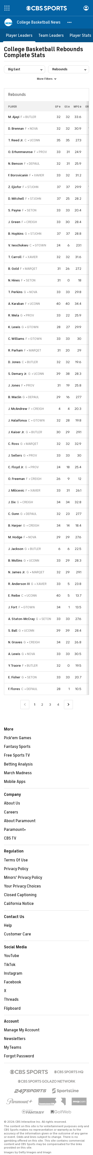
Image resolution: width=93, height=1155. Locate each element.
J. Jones (14, 385)
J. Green (14, 222)
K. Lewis (14, 327)
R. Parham (15, 350)
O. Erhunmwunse (20, 152)
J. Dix (12, 502)
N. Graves (15, 642)
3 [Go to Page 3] (50, 704)
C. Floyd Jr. (16, 467)
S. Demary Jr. (17, 374)
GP (58, 106)
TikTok (9, 964)
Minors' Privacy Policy (23, 877)
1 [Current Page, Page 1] (34, 704)
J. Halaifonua (17, 420)
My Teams (12, 1047)
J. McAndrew (17, 409)
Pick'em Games (17, 737)
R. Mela (13, 315)
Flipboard (12, 1008)
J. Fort (12, 607)
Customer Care (17, 934)
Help (8, 925)
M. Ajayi (13, 117)
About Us (12, 803)
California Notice (19, 903)
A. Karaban (16, 304)
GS (67, 106)
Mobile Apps (15, 781)
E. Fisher (14, 677)
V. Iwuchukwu (18, 245)
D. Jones (14, 362)
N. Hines (14, 280)
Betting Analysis (18, 764)
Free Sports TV (17, 755)
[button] (69, 22)
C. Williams (16, 339)
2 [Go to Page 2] (42, 704)
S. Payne (14, 210)
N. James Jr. (16, 572)
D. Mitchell (16, 198)
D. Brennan (16, 128)
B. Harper (15, 525)
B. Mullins (15, 560)
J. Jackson (15, 549)
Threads (11, 999)
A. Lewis (14, 654)
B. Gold (13, 269)
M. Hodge (15, 537)
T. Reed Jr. (15, 140)
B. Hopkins (16, 233)
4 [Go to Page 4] (58, 704)
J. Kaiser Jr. (16, 432)
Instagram (13, 973)
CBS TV (10, 838)
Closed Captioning (20, 894)
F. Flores (14, 689)
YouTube (11, 955)
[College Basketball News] (38, 22)
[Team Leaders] (51, 35)
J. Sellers (15, 455)
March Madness (18, 772)
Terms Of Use (16, 860)
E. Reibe (14, 595)
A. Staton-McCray (21, 619)
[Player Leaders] (19, 35)
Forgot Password (19, 1056)
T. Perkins (15, 292)
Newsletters (15, 1038)
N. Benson (15, 163)
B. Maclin (14, 397)
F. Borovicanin (18, 175)
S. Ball (12, 630)
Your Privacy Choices (22, 886)
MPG (77, 106)
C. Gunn (13, 514)
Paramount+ (15, 829)
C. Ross (13, 444)
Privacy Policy (16, 868)
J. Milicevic (16, 490)
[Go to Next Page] (68, 704)
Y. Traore (14, 665)
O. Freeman (16, 479)
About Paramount (19, 820)
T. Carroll (15, 257)
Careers (11, 812)
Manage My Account (21, 1030)
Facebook (12, 982)
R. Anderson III (19, 584)
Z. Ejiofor (14, 187)
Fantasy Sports (17, 746)
